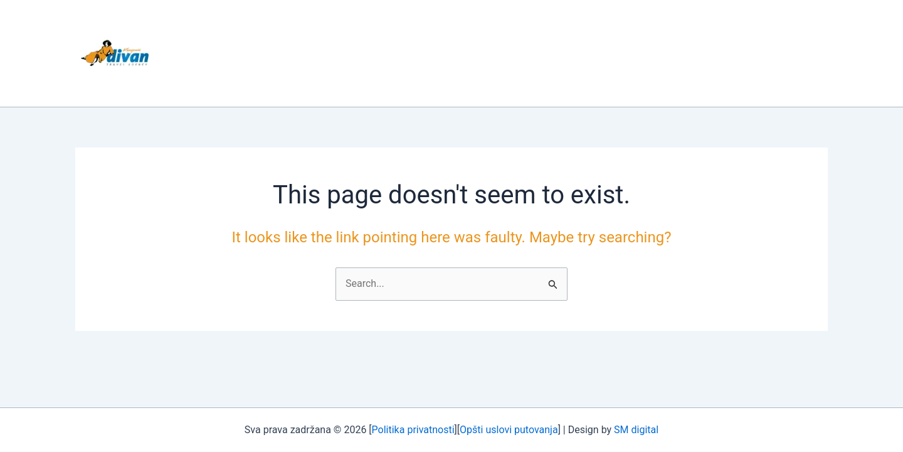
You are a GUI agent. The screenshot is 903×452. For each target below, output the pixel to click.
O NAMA (325, 53)
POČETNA (258, 53)
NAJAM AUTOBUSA (496, 53)
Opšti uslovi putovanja (509, 430)
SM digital (636, 430)
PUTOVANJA (398, 53)
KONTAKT (692, 53)
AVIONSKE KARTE (605, 53)
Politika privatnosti (413, 430)
